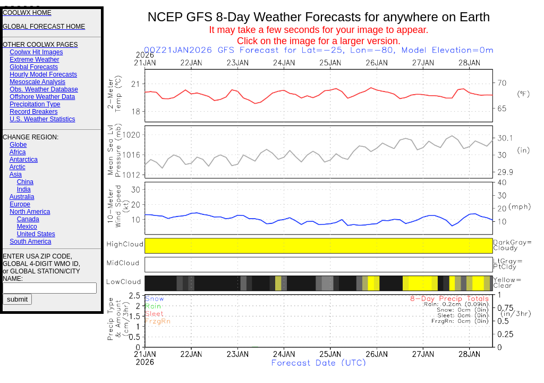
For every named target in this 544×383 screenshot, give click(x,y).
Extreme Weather (34, 59)
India (24, 189)
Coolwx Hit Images (36, 52)
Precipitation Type (35, 104)
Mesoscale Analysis (37, 82)
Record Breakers (33, 111)
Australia (22, 197)
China (25, 182)
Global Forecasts (34, 67)
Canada (28, 219)
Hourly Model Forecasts (43, 74)
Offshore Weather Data (42, 97)
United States (36, 234)
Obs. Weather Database (44, 89)
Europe (20, 204)
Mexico (27, 226)
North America (30, 211)
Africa (18, 152)
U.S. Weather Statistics (42, 119)
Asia (16, 174)
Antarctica (24, 159)
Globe (18, 144)
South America (30, 241)
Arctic (18, 167)
